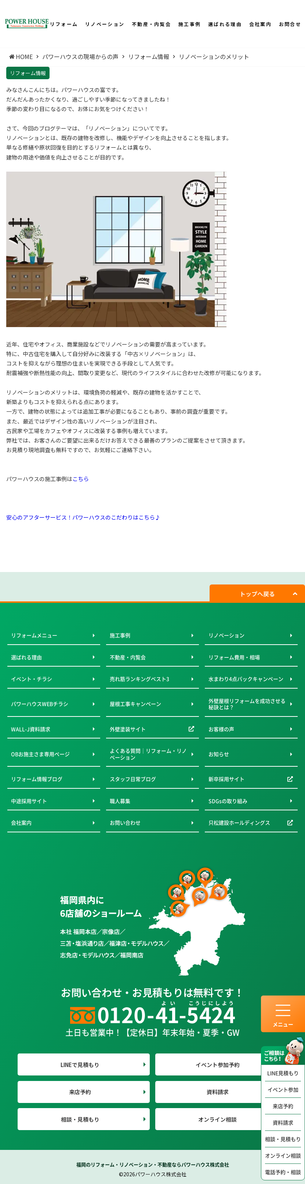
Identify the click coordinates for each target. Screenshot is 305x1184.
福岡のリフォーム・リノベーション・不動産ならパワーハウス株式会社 (152, 1164)
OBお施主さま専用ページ (40, 754)
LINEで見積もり (80, 1064)
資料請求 (283, 1122)
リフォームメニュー (34, 635)
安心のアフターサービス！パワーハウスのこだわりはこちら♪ (83, 517)
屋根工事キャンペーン (135, 703)
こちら (80, 479)
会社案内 (21, 822)
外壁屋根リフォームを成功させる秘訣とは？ (247, 704)
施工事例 (120, 635)
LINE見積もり (283, 1073)
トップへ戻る (257, 593)
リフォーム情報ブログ (36, 778)
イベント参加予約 (218, 1064)
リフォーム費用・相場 (234, 657)
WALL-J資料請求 (30, 729)
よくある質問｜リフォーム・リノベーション (148, 754)
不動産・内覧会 (128, 657)
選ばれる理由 (26, 657)
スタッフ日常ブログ (133, 778)
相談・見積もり (283, 1139)
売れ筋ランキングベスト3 (139, 678)
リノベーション (226, 635)
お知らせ (218, 754)
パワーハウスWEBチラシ (39, 703)
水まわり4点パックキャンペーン (245, 678)
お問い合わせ (125, 822)
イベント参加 (283, 1089)
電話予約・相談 (283, 1172)
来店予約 (283, 1106)
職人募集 (120, 800)
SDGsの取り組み (227, 800)
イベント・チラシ (31, 678)
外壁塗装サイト (128, 729)
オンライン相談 (283, 1155)
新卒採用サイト (226, 778)
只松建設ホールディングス (239, 822)
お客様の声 (221, 729)
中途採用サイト (29, 800)
